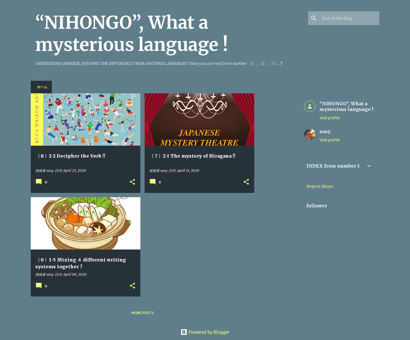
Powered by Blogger (205, 332)
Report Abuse (319, 186)
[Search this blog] (349, 18)
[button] (132, 182)
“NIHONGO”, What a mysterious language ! (131, 33)
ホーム (42, 87)
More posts (143, 313)
